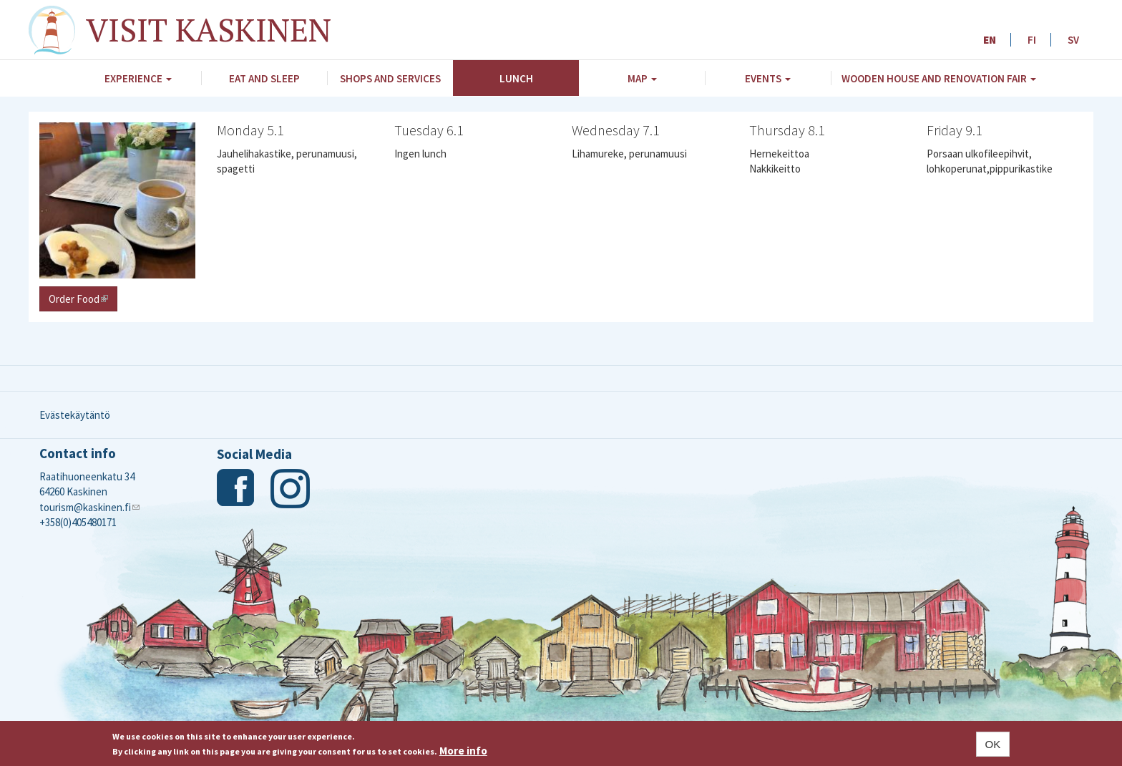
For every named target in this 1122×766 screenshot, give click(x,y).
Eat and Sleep (264, 78)
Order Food (83, 299)
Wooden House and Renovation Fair (938, 78)
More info (463, 750)
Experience (138, 78)
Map (642, 78)
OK (993, 744)
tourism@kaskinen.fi (89, 507)
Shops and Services (390, 78)
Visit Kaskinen (208, 29)
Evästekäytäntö (74, 415)
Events (768, 78)
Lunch (516, 78)
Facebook (236, 488)
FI (1032, 40)
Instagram (290, 488)
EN (989, 40)
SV (1073, 40)
